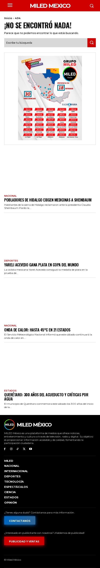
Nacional (10, 196)
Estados (10, 390)
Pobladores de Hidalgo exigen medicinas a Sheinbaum (47, 200)
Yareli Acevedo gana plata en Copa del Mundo (41, 264)
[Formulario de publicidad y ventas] (24, 541)
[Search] (91, 42)
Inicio (8, 18)
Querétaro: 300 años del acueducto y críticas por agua (46, 397)
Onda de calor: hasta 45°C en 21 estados (37, 329)
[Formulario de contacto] (19, 520)
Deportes (11, 260)
